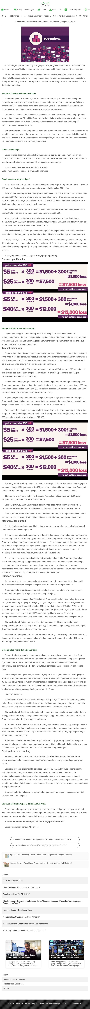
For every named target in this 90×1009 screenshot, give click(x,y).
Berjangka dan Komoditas (14, 979)
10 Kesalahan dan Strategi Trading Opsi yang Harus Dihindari (41, 845)
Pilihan (85, 16)
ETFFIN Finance (12, 16)
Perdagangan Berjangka (13, 984)
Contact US (65, 1003)
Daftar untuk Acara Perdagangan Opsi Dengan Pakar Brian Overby (43, 839)
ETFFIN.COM (28, 1003)
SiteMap (77, 1003)
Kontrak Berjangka (66, 16)
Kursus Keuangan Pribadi (37, 16)
